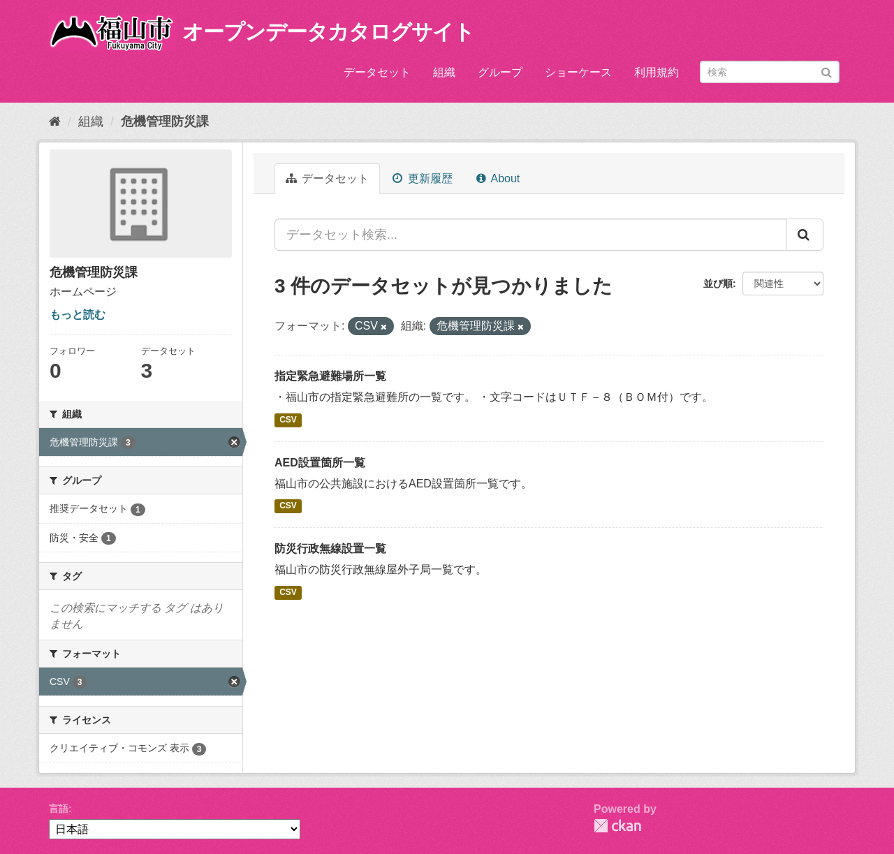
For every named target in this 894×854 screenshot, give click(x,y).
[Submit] (827, 71)
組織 (444, 72)
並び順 (718, 283)
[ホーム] (55, 121)
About (498, 178)
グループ (500, 72)
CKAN (617, 825)
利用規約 (656, 72)
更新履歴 (422, 178)
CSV (288, 420)
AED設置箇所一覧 (319, 463)
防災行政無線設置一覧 (330, 548)
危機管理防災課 (165, 121)
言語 (58, 808)
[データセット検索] (770, 72)
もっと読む (77, 315)
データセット (377, 72)
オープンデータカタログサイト (328, 31)
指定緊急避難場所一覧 (330, 376)
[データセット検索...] (530, 235)
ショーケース (578, 72)
